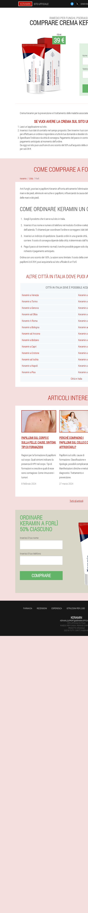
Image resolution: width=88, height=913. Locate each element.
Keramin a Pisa (28, 372)
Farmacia (27, 608)
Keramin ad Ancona (31, 333)
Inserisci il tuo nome (29, 538)
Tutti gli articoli (76, 500)
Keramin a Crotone (30, 353)
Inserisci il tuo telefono (30, 553)
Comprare (41, 575)
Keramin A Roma (29, 320)
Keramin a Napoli (30, 365)
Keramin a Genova (30, 307)
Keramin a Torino (30, 301)
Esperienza (56, 608)
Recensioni (42, 608)
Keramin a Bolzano (30, 340)
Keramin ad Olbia (29, 314)
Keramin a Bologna (30, 327)
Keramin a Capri (29, 346)
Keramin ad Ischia (30, 359)
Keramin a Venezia (30, 295)
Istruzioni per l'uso (76, 608)
